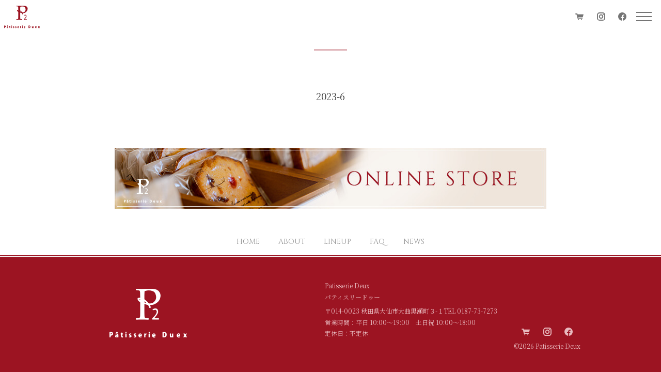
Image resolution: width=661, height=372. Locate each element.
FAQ (377, 241)
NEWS (413, 241)
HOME (248, 241)
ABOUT (291, 241)
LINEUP (337, 241)
